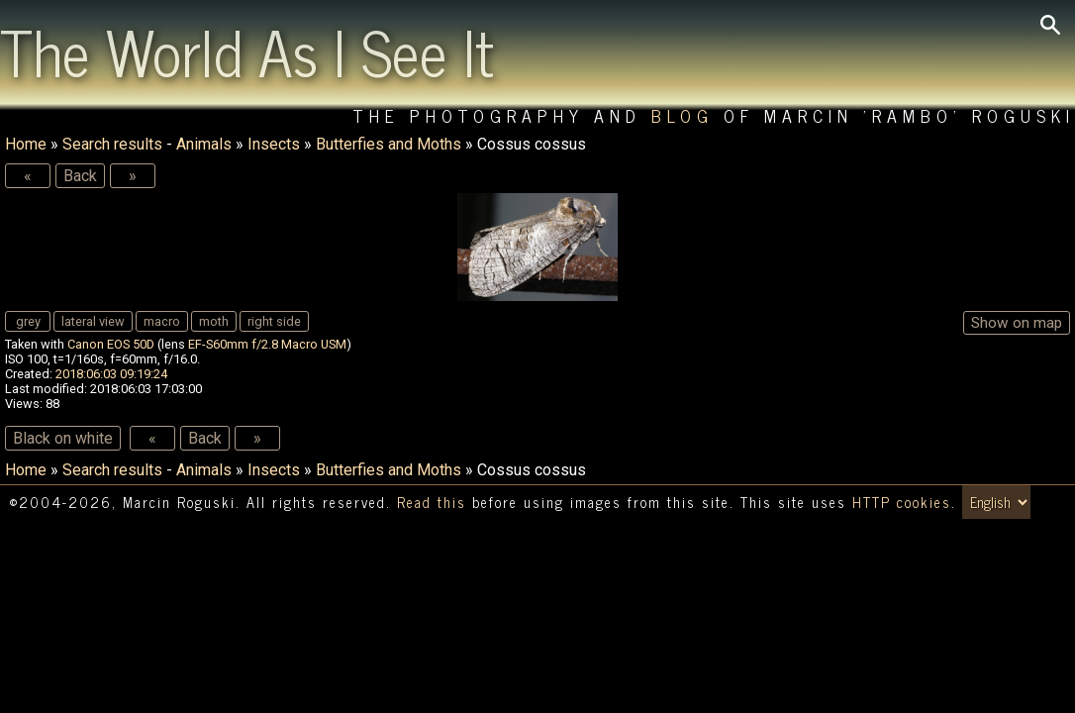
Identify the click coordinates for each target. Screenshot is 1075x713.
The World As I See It (247, 50)
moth (214, 321)
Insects (273, 144)
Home (26, 144)
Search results (112, 144)
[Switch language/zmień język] (996, 502)
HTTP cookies (901, 502)
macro (162, 321)
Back (80, 175)
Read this (431, 502)
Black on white (63, 438)
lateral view (93, 321)
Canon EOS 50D (110, 344)
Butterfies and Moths (388, 144)
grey (28, 321)
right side (274, 321)
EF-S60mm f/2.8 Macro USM (267, 344)
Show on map (1016, 323)
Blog (682, 115)
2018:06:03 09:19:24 (111, 373)
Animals (204, 144)
